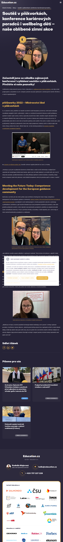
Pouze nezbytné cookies (27, 278)
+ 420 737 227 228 (34, 472)
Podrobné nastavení (12, 278)
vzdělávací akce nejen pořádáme (42, 89)
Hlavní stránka (6, 8)
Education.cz (9, 2)
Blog (14, 8)
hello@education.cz (48, 466)
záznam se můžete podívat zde (12, 164)
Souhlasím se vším (42, 278)
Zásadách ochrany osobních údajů (46, 264)
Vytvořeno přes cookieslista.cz (13, 282)
